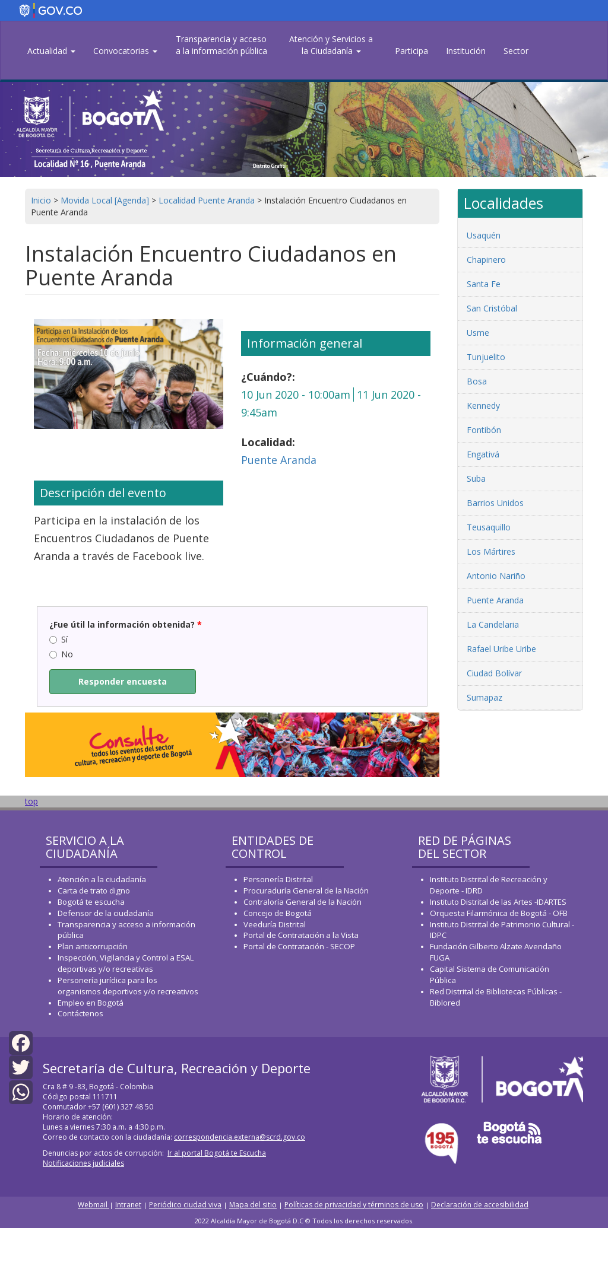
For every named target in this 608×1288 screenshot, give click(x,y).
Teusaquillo (489, 527)
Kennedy (483, 405)
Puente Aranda (278, 460)
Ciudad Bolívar (494, 673)
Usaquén (484, 235)
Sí (58, 639)
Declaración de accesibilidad (479, 1205)
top (31, 801)
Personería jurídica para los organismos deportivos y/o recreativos (128, 986)
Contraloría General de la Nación (302, 901)
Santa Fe (484, 284)
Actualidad (51, 50)
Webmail (93, 1205)
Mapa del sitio (253, 1205)
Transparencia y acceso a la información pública (221, 44)
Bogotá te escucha (91, 901)
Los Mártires (491, 551)
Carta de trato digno (94, 890)
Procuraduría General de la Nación (306, 890)
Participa (411, 50)
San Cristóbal (492, 308)
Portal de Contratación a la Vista (301, 935)
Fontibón (484, 429)
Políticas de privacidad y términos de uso (353, 1205)
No (61, 654)
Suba (476, 478)
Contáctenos (80, 1013)
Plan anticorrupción (93, 946)
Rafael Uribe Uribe (501, 648)
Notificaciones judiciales (83, 1163)
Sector (516, 50)
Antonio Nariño (496, 575)
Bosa (477, 381)
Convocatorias (125, 50)
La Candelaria (493, 624)
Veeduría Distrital (274, 924)
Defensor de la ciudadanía (106, 913)
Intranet (128, 1205)
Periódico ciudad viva (185, 1205)
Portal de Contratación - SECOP (299, 946)
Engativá (483, 454)
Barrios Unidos (495, 502)
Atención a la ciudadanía (102, 879)
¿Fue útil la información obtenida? (125, 624)
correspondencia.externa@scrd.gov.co (239, 1137)
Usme (478, 332)
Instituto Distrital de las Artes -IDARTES (499, 901)
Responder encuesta (122, 681)
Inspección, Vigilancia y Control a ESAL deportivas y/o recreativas (126, 963)
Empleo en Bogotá (91, 1002)
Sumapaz (484, 697)
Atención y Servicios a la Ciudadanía (331, 44)
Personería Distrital (278, 879)
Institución (466, 50)
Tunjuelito (486, 356)
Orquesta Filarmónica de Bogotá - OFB (499, 913)
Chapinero (486, 259)
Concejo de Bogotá (277, 913)
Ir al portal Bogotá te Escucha (216, 1153)
